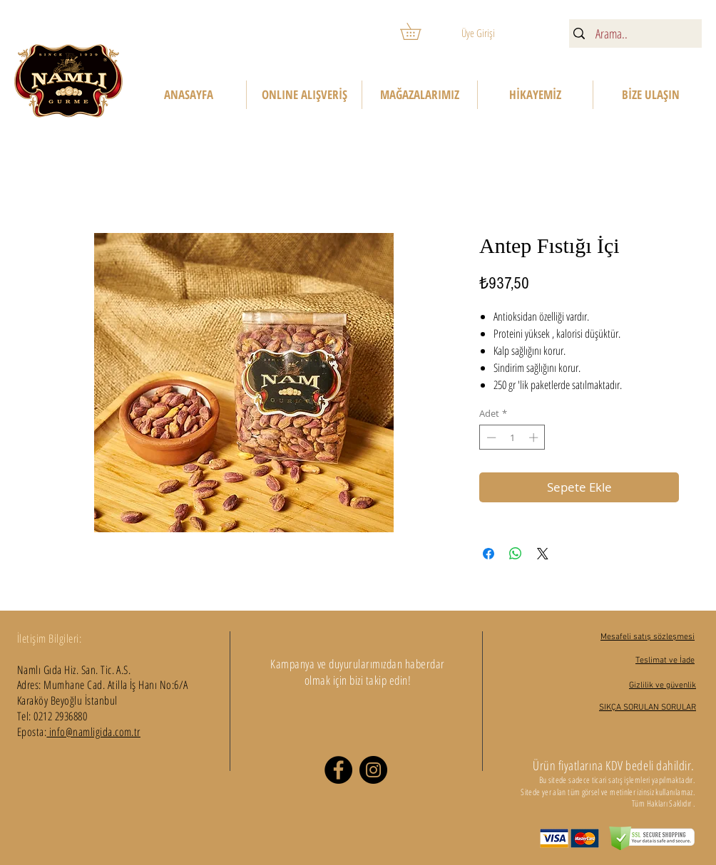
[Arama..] (633, 33)
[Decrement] (489, 437)
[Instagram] (373, 770)
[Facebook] (338, 770)
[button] (418, 31)
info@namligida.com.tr (93, 732)
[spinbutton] (512, 437)
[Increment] (534, 437)
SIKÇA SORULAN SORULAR (647, 708)
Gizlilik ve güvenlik (662, 685)
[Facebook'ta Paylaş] (488, 553)
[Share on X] (542, 553)
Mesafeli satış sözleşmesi (647, 637)
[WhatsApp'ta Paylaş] (515, 553)
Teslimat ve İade (665, 660)
